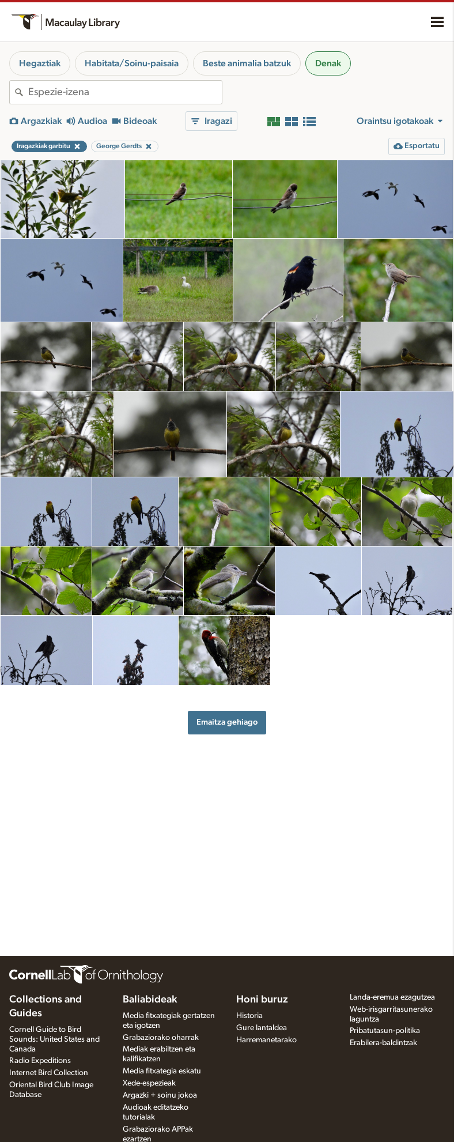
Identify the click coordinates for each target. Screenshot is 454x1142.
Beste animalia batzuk (247, 63)
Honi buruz (262, 999)
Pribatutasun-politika (385, 1031)
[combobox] (125, 92)
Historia (249, 1016)
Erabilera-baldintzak (383, 1043)
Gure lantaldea (261, 1028)
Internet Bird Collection (48, 1073)
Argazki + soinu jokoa (160, 1095)
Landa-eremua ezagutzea (392, 997)
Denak (328, 63)
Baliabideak (150, 999)
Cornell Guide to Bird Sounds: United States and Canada (54, 1039)
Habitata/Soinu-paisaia (132, 63)
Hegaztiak (39, 63)
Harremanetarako (266, 1040)
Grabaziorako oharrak (161, 1038)
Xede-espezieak (149, 1083)
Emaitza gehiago (227, 722)
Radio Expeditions (40, 1061)
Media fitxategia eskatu (162, 1071)
